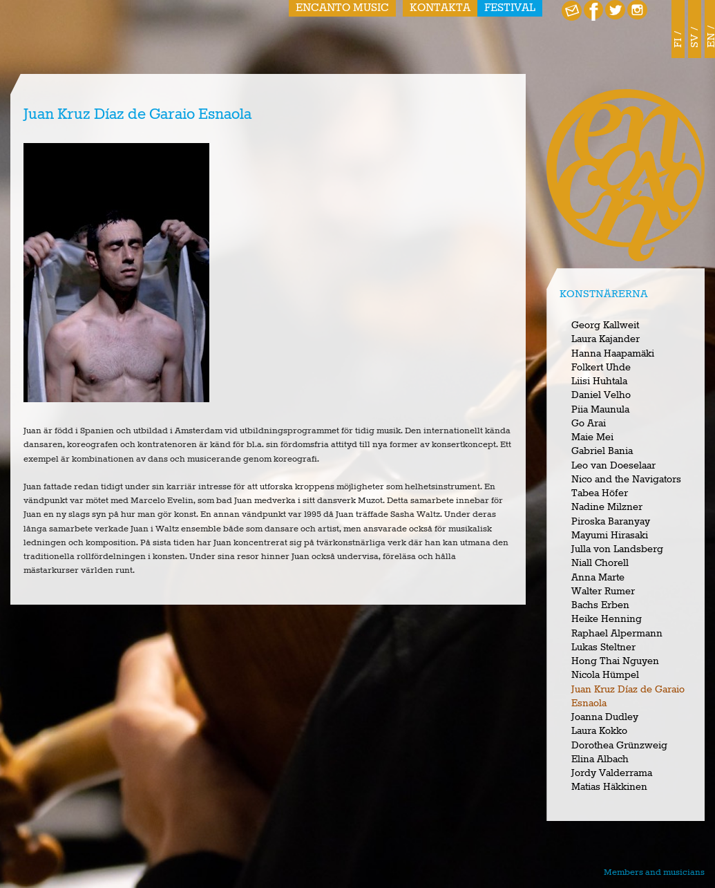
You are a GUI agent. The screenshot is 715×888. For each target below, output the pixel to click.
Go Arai (588, 423)
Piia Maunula (600, 410)
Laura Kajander (605, 339)
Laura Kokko (599, 731)
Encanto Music (342, 8)
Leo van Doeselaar (613, 466)
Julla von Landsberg (617, 549)
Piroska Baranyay (610, 522)
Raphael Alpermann (616, 633)
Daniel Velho (601, 395)
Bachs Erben (600, 605)
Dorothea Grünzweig (619, 745)
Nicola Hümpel (605, 675)
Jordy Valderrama (611, 773)
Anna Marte (598, 577)
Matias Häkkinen (609, 787)
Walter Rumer (603, 591)
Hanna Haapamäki (612, 354)
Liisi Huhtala (599, 381)
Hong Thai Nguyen (615, 661)
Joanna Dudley (604, 717)
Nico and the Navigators (626, 479)
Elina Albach (600, 759)
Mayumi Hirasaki (609, 535)
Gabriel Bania (602, 451)
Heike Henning (606, 619)
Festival (509, 8)
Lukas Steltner (603, 647)
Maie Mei (592, 437)
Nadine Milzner (606, 507)
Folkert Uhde (601, 367)
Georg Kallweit (605, 325)
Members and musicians (654, 872)
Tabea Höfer (599, 493)
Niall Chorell (600, 563)
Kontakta (440, 8)
